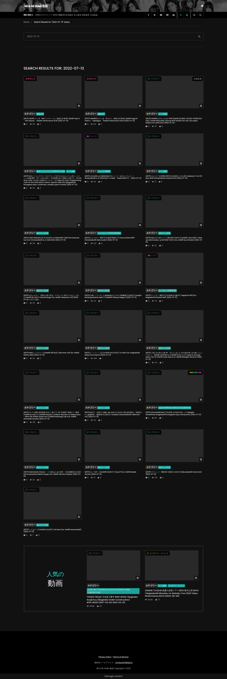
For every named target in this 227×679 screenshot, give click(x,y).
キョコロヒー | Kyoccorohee (109, 233)
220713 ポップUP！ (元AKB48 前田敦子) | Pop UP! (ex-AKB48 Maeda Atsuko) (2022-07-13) (110, 473)
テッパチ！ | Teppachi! (167, 290)
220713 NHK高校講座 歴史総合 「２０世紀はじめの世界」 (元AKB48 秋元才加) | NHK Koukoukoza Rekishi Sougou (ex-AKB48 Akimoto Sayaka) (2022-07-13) (52, 474)
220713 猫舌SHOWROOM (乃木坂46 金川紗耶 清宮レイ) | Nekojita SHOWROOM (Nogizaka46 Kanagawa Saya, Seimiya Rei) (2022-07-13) (173, 413)
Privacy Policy (105, 656)
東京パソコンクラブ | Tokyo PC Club (51, 171)
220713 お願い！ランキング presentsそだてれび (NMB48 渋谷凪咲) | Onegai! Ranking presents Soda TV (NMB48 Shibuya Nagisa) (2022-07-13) (113, 296)
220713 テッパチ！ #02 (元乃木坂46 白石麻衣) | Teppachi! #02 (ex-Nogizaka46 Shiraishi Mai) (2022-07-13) (171, 296)
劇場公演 (40, 114)
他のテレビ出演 (42, 233)
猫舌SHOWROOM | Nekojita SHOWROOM (174, 408)
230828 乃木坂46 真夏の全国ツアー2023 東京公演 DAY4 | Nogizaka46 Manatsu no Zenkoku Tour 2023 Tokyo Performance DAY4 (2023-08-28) (171, 593)
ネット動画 (163, 114)
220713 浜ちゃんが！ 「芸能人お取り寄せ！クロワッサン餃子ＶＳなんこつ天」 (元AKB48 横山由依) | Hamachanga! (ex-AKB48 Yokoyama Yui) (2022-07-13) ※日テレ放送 (52, 297)
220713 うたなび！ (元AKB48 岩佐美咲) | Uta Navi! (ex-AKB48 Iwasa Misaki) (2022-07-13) (52, 530)
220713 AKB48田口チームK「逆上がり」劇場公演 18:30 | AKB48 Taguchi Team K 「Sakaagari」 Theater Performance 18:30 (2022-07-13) (111, 119)
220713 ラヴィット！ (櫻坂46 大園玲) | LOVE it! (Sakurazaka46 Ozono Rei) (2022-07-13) (174, 473)
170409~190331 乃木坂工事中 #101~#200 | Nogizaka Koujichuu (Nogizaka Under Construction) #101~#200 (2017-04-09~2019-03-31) (112, 599)
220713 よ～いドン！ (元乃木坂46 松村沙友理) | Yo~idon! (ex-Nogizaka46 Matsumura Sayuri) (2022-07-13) (112, 354)
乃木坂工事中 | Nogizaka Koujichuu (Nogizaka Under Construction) (109, 591)
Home (26, 22)
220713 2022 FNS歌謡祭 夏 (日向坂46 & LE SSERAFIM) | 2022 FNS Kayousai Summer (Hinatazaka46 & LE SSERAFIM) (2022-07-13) (51, 239)
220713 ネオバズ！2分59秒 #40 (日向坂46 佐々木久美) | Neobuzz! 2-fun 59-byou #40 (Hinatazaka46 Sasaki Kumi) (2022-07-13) (174, 177)
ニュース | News (104, 171)
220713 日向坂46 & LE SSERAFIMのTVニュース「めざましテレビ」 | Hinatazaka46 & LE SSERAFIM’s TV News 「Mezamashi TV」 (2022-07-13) (113, 177)
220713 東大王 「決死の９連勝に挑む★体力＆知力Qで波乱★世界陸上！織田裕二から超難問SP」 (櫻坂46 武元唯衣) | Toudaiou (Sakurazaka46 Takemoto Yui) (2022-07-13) (113, 414)
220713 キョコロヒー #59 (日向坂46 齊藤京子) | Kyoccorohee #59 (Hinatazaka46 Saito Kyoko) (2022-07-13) (109, 239)
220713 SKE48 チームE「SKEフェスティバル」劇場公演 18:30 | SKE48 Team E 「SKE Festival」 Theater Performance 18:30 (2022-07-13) (52, 119)
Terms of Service (120, 656)
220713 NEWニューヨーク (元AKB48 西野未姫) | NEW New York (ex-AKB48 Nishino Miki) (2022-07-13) (51, 354)
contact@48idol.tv (123, 662)
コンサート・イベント (176, 586)
